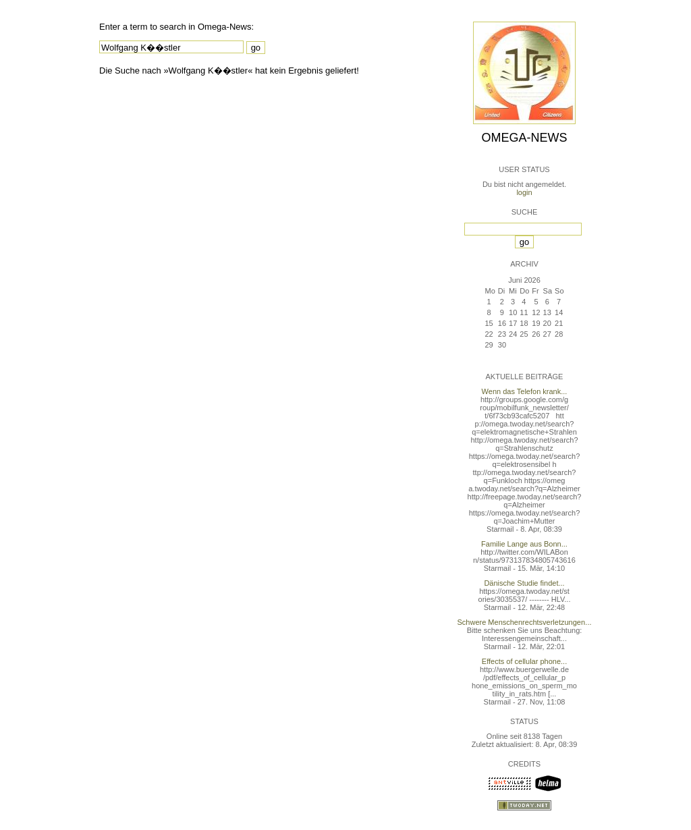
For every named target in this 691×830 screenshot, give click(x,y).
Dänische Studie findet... (524, 583)
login (524, 192)
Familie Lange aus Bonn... (524, 544)
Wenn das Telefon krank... (525, 391)
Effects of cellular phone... (524, 661)
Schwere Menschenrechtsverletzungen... (525, 622)
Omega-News (524, 137)
